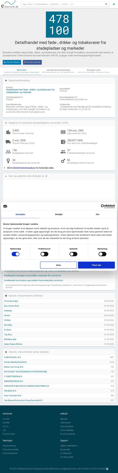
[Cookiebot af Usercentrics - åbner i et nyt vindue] (103, 206)
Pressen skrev (9, 434)
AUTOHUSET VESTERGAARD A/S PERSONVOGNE (25, 372)
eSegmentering (9, 446)
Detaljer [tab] (59, 214)
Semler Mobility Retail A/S (15, 362)
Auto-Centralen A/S (12, 396)
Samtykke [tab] (20, 214)
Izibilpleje (8, 311)
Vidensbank (65, 423)
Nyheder (63, 419)
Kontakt (6, 423)
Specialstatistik (66, 426)
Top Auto (8, 334)
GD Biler (7, 320)
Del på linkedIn (12, 62)
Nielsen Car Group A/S (13, 367)
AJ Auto (7, 330)
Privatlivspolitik (66, 457)
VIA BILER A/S (10, 391)
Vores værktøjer (67, 430)
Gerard (7, 315)
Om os (6, 426)
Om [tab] (97, 214)
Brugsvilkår (65, 449)
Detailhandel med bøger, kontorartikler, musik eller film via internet (32, 276)
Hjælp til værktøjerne (68, 446)
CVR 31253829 (98, 469)
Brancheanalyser (10, 453)
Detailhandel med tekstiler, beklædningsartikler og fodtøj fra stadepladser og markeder (41, 271)
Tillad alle (96, 265)
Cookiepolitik (65, 453)
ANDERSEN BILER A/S (13, 381)
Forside (6, 419)
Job (4, 430)
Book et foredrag (67, 434)
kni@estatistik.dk (69, 469)
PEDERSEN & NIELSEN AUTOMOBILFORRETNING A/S (26, 386)
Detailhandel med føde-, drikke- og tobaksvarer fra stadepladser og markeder (30, 91)
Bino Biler (8, 325)
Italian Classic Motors (13, 344)
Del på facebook (32, 62)
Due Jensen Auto (11, 306)
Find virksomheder (11, 449)
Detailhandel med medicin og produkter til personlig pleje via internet (33, 280)
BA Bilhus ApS (10, 339)
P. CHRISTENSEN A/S (13, 376)
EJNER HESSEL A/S (12, 357)
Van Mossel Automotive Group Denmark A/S (23, 400)
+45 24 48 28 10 (84, 469)
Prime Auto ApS (11, 301)
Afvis (58, 265)
